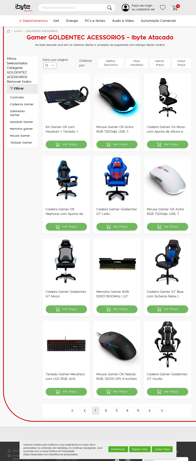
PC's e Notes (95, 20)
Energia (72, 20)
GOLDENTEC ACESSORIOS (42, 31)
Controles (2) (22, 97)
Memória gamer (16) (22, 129)
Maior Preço (182, 63)
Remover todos (19, 81)
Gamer (18, 31)
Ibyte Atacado (8, 31)
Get (56, 20)
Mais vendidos (136, 63)
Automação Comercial (158, 20)
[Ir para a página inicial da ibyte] (24, 7)
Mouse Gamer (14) (22, 135)
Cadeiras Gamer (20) (22, 104)
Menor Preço (159, 63)
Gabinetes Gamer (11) (22, 113)
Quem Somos (66, 459)
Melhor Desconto (111, 63)
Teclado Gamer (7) (22, 142)
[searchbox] (77, 7)
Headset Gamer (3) (22, 122)
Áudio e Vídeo (123, 20)
